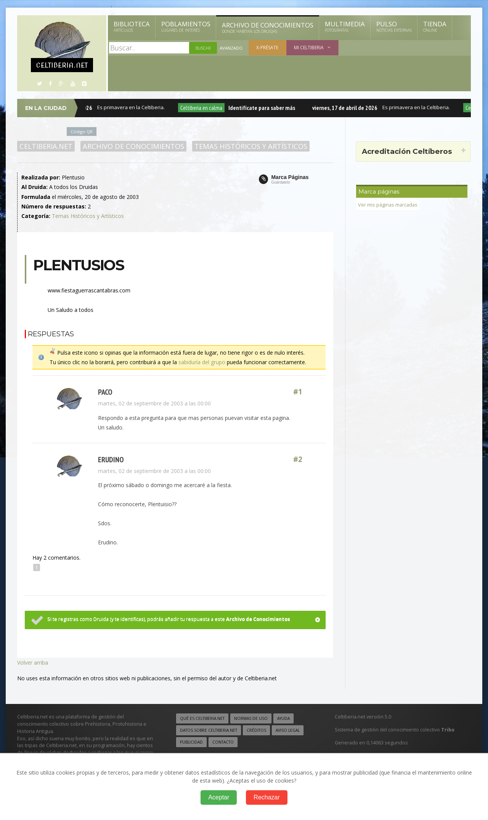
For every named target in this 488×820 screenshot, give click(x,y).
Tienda (434, 26)
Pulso (394, 26)
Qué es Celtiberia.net (202, 718)
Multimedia (345, 26)
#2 (297, 459)
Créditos (256, 730)
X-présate (267, 47)
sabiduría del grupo (201, 362)
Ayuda (283, 718)
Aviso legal (288, 730)
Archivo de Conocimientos (267, 27)
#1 (297, 392)
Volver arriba (32, 662)
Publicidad (191, 742)
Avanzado (231, 48)
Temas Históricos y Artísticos (250, 146)
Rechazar (266, 797)
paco (105, 392)
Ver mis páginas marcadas (387, 205)
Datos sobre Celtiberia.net (208, 730)
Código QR (82, 131)
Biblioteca (132, 26)
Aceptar (218, 797)
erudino (111, 459)
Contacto (223, 742)
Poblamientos (185, 26)
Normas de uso (251, 718)
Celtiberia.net (45, 146)
